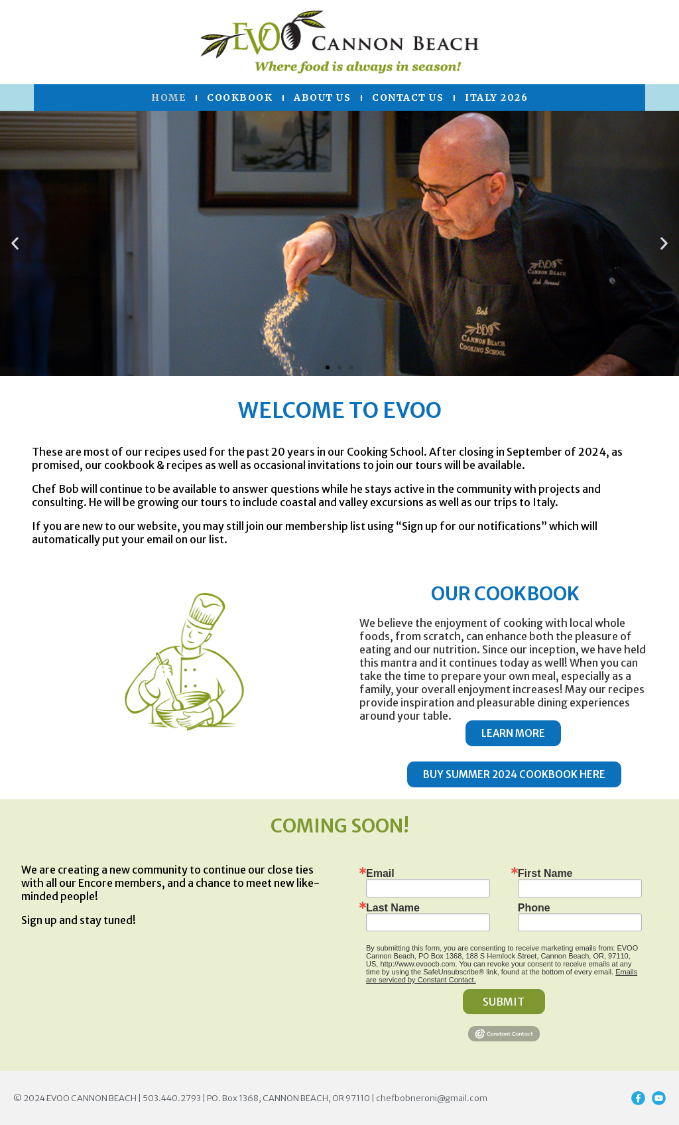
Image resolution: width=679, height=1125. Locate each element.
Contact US (408, 97)
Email (380, 873)
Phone (534, 908)
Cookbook (240, 97)
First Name (545, 873)
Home (168, 97)
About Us (322, 97)
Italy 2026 (496, 97)
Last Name (393, 908)
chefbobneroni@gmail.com (431, 1098)
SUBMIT (504, 1001)
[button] (15, 243)
